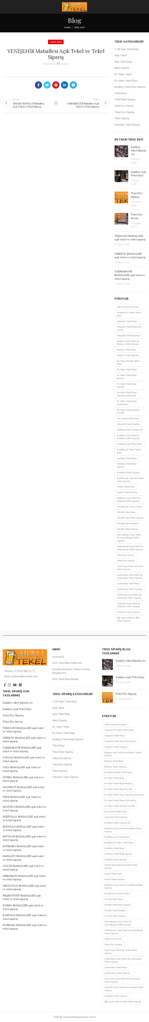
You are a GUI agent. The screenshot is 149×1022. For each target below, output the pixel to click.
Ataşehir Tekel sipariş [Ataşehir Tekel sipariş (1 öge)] (128, 335)
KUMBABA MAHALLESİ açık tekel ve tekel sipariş (25, 926)
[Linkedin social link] (64, 85)
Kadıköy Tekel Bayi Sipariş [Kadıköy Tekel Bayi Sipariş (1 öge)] (127, 465)
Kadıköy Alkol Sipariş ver (138, 150)
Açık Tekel (120, 55)
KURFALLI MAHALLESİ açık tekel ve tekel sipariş (25, 917)
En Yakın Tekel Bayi (126, 80)
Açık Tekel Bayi (123, 61)
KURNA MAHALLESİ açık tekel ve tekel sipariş (23, 907)
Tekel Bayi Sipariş (125, 99)
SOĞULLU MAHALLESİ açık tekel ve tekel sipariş (23, 828)
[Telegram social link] (73, 85)
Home (67, 27)
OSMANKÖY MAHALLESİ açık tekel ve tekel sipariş (24, 877)
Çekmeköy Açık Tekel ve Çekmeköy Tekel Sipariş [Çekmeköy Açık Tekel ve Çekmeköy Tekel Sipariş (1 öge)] (130, 576)
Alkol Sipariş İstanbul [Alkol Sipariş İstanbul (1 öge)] (128, 306)
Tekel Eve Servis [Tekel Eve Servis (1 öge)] (125, 555)
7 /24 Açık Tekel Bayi (127, 49)
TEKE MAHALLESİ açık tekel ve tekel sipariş (22, 798)
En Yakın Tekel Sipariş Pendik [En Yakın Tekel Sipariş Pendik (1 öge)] (128, 411)
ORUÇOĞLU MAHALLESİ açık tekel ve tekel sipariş (24, 887)
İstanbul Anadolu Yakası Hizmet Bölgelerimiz (71, 671)
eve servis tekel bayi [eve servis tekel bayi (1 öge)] (128, 418)
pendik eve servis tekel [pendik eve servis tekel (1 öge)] (129, 506)
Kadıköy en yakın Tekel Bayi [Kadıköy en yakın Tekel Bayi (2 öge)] (129, 451)
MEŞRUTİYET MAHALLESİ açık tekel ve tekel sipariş (22, 897)
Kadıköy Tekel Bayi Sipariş (130, 86)
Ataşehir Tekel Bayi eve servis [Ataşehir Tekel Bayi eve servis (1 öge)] (129, 328)
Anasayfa (58, 656)
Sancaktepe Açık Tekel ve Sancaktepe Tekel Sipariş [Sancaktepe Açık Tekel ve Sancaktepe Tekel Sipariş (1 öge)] (129, 537)
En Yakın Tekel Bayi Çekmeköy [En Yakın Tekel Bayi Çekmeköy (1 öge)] (127, 403)
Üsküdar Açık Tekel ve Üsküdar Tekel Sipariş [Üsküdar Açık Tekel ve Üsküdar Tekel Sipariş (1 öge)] (128, 605)
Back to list (56, 103)
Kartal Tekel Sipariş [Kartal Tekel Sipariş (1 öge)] (127, 492)
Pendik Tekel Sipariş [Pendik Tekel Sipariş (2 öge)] (127, 529)
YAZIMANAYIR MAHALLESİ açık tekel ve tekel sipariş (130, 275)
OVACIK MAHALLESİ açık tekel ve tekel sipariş (23, 867)
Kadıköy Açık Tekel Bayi (138, 173)
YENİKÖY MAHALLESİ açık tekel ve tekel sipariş (130, 255)
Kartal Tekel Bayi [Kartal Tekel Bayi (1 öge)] (125, 486)
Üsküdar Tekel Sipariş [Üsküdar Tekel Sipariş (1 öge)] (128, 612)
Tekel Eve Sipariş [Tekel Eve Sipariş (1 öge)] (126, 560)
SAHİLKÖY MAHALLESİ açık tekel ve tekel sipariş (23, 857)
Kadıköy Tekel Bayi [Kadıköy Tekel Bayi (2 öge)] (127, 458)
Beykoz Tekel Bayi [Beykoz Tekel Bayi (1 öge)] (126, 349)
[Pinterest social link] (55, 85)
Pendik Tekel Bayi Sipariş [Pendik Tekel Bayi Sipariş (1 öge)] (130, 517)
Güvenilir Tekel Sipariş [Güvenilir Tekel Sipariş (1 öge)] (128, 424)
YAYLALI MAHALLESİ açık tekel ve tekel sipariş (24, 759)
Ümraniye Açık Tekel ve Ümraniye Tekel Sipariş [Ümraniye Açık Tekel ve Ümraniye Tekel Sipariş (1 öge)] (129, 596)
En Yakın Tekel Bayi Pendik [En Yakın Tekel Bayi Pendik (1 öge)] (127, 385)
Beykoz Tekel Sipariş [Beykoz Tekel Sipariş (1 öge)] (128, 355)
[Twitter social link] (47, 85)
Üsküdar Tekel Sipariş (127, 124)
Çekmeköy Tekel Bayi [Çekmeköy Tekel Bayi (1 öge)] (128, 583)
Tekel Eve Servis (124, 105)
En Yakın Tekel (123, 74)
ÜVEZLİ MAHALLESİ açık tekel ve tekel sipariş (23, 779)
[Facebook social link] (38, 85)
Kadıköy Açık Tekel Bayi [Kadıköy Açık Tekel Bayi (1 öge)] (129, 443)
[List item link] (25, 671)
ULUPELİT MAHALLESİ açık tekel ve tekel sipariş (23, 788)
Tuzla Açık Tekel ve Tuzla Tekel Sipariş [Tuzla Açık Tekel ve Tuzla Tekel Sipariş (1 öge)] (130, 568)
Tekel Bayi (79, 27)
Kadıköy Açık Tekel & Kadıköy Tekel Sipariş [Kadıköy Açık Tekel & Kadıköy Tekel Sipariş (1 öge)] (128, 437)
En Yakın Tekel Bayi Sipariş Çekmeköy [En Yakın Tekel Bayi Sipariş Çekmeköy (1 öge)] (127, 394)
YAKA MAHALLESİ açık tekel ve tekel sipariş (22, 769)
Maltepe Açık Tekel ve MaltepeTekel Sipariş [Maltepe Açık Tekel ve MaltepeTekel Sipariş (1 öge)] (128, 499)
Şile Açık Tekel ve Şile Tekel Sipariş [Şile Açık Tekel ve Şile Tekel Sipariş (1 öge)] (128, 619)
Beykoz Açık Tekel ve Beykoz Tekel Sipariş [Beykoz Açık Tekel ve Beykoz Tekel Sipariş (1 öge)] (128, 343)
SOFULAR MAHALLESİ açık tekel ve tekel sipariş (24, 838)
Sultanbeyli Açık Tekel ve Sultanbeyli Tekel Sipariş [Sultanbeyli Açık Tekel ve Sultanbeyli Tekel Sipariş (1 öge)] (130, 548)
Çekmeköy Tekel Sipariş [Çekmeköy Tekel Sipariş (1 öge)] (129, 589)
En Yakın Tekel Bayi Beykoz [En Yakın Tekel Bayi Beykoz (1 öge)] (127, 377)
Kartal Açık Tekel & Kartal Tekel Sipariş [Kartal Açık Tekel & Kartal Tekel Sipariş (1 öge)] (130, 480)
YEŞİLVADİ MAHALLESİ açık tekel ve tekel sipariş (130, 237)
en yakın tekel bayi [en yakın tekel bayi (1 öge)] (127, 369)
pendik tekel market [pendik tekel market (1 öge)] (127, 523)
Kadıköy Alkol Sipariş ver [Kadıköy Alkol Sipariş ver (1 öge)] (130, 429)
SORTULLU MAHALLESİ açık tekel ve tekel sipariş (24, 818)
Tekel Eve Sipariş (124, 112)
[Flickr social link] (20, 685)
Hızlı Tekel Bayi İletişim (65, 679)
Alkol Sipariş (122, 68)
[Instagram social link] (9, 685)
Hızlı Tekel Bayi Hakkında (67, 662)
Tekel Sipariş (122, 118)
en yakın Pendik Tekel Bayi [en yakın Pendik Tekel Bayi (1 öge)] (128, 362)
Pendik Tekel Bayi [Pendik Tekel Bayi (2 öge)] (126, 512)
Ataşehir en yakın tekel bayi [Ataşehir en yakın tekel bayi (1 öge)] (129, 314)
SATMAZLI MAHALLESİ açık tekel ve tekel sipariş (23, 848)
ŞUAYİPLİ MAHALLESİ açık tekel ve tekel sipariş (24, 808)
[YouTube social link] (15, 685)
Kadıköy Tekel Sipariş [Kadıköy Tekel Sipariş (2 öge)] (128, 472)
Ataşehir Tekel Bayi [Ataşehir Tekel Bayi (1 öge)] (127, 321)
